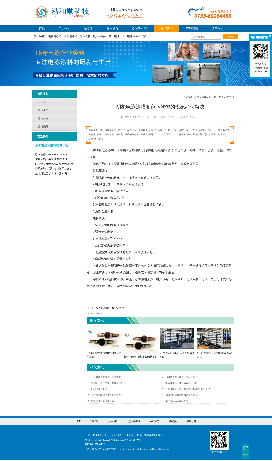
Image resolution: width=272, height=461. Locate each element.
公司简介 (94, 421)
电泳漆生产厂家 (136, 36)
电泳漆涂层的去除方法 (175, 400)
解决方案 (112, 421)
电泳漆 (88, 28)
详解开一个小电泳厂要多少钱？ (105, 383)
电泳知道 (41, 117)
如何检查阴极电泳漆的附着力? (105, 394)
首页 (42, 28)
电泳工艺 (119, 36)
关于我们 (64, 28)
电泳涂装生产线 (102, 36)
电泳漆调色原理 (97, 389)
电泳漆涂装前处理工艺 (101, 400)
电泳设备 (112, 28)
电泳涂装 (192, 279)
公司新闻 (41, 126)
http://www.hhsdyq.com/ (60, 163)
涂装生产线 (139, 28)
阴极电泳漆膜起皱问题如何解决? (180, 394)
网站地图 (191, 421)
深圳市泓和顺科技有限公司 (111, 279)
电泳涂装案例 (134, 421)
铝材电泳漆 (54, 36)
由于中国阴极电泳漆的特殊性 (140, 356)
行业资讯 (41, 101)
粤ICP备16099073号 (95, 444)
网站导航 (173, 421)
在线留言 (154, 421)
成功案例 (192, 28)
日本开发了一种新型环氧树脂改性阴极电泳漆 (186, 389)
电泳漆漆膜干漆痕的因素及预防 (179, 383)
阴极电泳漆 (70, 36)
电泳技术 (166, 28)
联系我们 (217, 28)
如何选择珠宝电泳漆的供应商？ (179, 377)
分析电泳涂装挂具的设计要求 (110, 308)
